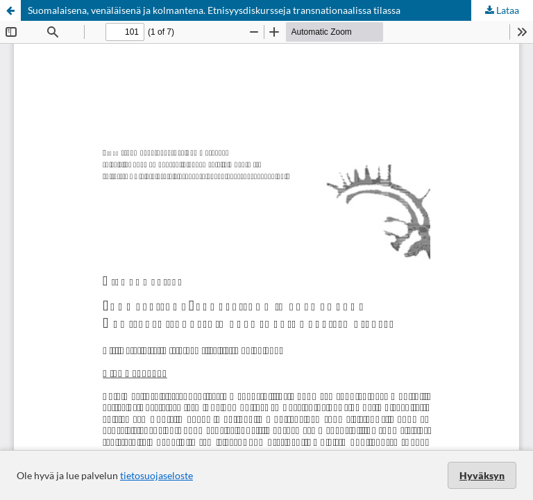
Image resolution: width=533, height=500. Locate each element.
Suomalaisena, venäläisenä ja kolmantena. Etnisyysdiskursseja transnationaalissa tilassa (214, 10)
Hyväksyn (482, 475)
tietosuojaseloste (156, 475)
